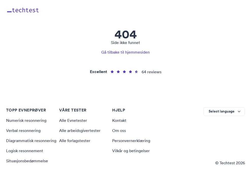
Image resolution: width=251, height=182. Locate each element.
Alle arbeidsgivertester (80, 130)
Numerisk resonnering (26, 120)
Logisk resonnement (24, 150)
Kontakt (119, 120)
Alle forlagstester (74, 140)
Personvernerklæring (131, 140)
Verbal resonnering (23, 130)
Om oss (119, 130)
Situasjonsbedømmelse (27, 160)
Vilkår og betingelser (131, 150)
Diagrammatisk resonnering (31, 140)
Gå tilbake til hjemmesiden (125, 52)
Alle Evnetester (73, 120)
